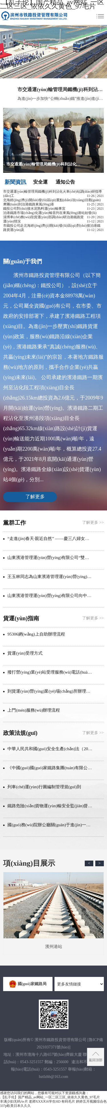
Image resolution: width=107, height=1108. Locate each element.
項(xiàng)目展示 (29, 863)
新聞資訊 (15, 182)
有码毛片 (68, 1101)
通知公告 (65, 182)
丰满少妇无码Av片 (14, 1101)
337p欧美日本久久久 (15, 1106)
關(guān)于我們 (22, 261)
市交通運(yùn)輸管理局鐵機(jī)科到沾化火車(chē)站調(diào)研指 (60, 89)
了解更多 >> (93, 522)
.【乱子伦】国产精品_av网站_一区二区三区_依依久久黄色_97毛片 (50, 1097)
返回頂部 (95, 1060)
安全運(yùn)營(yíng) (40, 182)
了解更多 (35, 496)
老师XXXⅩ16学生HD (44, 1101)
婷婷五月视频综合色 (91, 1101)
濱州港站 (53, 910)
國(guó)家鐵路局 (27, 984)
